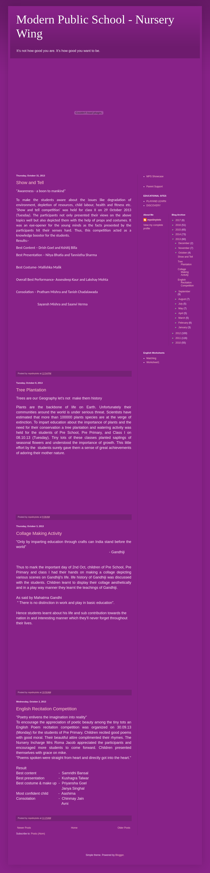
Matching (151, 358)
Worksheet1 (152, 362)
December (184, 243)
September (184, 291)
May (181, 308)
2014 (178, 234)
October (183, 252)
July (180, 303)
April (181, 313)
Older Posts (124, 827)
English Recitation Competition (46, 708)
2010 (178, 342)
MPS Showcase (155, 176)
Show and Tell (30, 182)
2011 (178, 338)
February (183, 322)
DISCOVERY (153, 205)
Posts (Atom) (38, 833)
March (182, 318)
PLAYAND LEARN (156, 201)
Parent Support (154, 186)
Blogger (119, 855)
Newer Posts (24, 827)
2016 (178, 225)
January (183, 327)
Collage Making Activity (39, 533)
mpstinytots (154, 219)
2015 (178, 229)
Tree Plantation (31, 389)
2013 (178, 239)
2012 (178, 333)
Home (74, 827)
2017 (178, 220)
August (182, 299)
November (184, 248)
